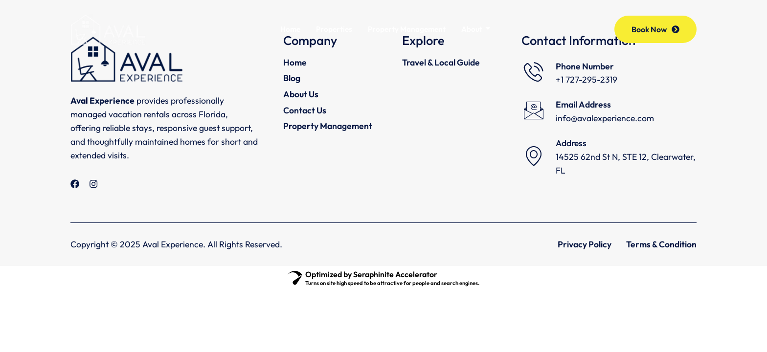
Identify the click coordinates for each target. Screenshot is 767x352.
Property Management (407, 29)
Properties (334, 29)
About (477, 29)
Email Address (583, 104)
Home (290, 29)
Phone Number (585, 66)
